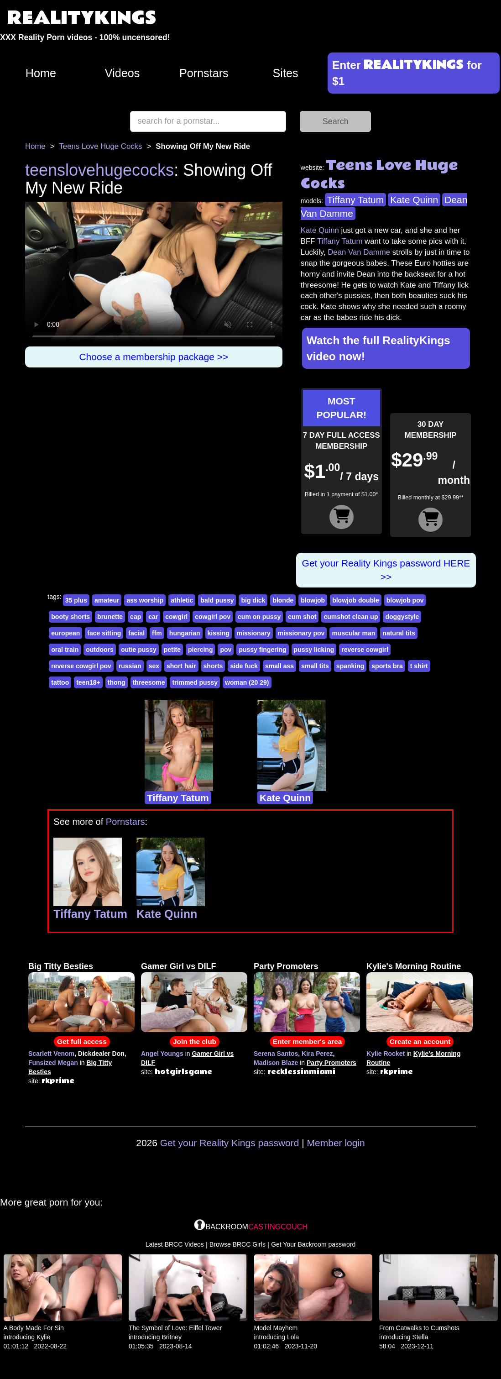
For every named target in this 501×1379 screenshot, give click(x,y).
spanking (350, 666)
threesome (149, 682)
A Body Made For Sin (34, 1328)
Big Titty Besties (60, 966)
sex (154, 666)
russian (130, 666)
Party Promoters (286, 966)
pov (225, 649)
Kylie (43, 1337)
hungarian (184, 633)
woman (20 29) (247, 682)
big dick (253, 600)
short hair (181, 666)
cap (135, 616)
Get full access (82, 1041)
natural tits (398, 633)
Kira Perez (317, 1053)
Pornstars (204, 73)
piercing (200, 649)
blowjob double (355, 600)
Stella (420, 1337)
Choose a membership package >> (153, 356)
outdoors (100, 649)
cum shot (302, 616)
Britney (172, 1337)
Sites (285, 73)
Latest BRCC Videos (175, 1244)
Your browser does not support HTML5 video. (153, 274)
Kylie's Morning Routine (413, 966)
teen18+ (88, 682)
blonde (282, 600)
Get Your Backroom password (313, 1244)
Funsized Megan (53, 1062)
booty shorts (70, 616)
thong (116, 682)
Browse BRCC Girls (237, 1244)
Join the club (194, 1041)
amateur (106, 600)
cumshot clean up (351, 616)
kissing (219, 633)
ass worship (144, 600)
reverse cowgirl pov (81, 666)
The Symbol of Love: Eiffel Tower (175, 1328)
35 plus (76, 600)
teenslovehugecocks (99, 170)
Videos (122, 73)
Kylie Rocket (385, 1053)
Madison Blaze (276, 1062)
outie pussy (139, 649)
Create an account (420, 1041)
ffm (157, 633)
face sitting (104, 633)
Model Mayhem (276, 1328)
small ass (279, 666)
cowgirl (176, 616)
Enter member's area (307, 1041)
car (153, 616)
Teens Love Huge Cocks (100, 146)
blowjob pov (405, 600)
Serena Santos (276, 1053)
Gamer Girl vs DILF (178, 966)
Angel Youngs (162, 1053)
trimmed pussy (195, 682)
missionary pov (301, 633)
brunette (110, 616)
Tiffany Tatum (355, 199)
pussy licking (314, 649)
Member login (336, 1143)
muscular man (353, 633)
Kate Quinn (414, 199)
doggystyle (402, 616)
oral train (64, 649)
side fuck (244, 666)
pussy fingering (262, 649)
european (65, 633)
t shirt (419, 666)
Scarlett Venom (51, 1053)
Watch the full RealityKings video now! (378, 348)
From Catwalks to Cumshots (419, 1328)
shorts (213, 666)
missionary (254, 633)
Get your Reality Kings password (229, 1143)
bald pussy (217, 600)
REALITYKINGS (82, 18)
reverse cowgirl (364, 649)
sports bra (386, 666)
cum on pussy (259, 616)
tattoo (60, 682)
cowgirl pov (212, 616)
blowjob (313, 600)
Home (41, 73)
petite (172, 649)
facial (136, 633)
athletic (182, 600)
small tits (315, 666)
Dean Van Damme (359, 252)
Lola (293, 1337)
